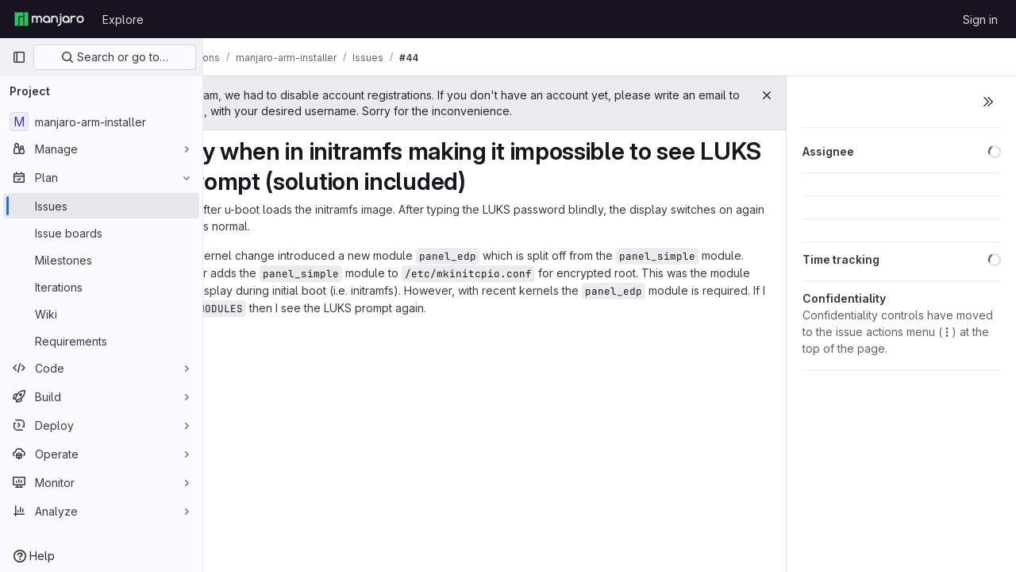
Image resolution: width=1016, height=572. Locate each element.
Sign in (980, 19)
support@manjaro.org (449, 111)
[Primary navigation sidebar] (19, 57)
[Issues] (101, 205)
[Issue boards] (101, 232)
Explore (123, 19)
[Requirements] (101, 341)
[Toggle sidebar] (988, 101)
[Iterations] (101, 287)
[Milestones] (101, 259)
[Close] (766, 95)
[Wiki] (101, 314)
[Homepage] (49, 19)
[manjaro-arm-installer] (101, 121)
